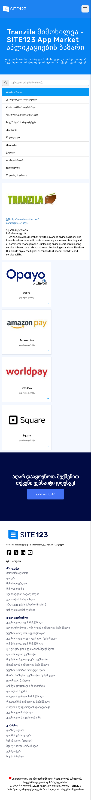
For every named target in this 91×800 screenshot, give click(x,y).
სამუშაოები (19, 740)
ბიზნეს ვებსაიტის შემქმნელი (24, 643)
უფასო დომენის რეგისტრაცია (25, 633)
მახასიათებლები (17, 583)
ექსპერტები (14, 751)
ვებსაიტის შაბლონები (20, 599)
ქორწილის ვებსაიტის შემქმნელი (27, 664)
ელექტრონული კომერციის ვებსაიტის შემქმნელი (38, 627)
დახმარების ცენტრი (19, 735)
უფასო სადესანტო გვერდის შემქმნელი (31, 638)
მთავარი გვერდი (17, 572)
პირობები (12, 789)
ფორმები (11, 130)
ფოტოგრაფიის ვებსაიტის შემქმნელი (30, 649)
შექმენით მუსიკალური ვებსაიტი (27, 659)
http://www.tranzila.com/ (22, 219)
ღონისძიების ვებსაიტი (21, 654)
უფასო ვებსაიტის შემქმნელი (24, 622)
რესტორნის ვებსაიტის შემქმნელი (28, 701)
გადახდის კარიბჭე (16, 175)
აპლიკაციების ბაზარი (26, 604)
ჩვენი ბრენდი (15, 756)
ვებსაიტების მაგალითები (22, 594)
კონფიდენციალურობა (33, 789)
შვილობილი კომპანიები (22, 746)
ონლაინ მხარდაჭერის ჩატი (20, 107)
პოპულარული (14, 92)
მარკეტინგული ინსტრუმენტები (22, 115)
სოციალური (13, 168)
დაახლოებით (15, 730)
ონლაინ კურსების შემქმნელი (25, 696)
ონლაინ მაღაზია (15, 160)
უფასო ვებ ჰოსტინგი (19, 712)
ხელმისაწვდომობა (73, 789)
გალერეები (13, 137)
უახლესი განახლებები (20, 609)
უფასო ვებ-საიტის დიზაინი (23, 717)
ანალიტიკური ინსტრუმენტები (21, 100)
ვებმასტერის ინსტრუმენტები (21, 122)
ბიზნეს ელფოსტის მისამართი (25, 686)
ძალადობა (54, 789)
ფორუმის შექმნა (17, 691)
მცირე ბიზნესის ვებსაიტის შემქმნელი (30, 675)
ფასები (10, 153)
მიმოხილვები (15, 588)
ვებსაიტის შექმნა (45, 494)
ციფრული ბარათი (18, 680)
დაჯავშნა (11, 145)
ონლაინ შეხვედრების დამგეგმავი (28, 707)
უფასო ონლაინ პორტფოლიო (25, 670)
